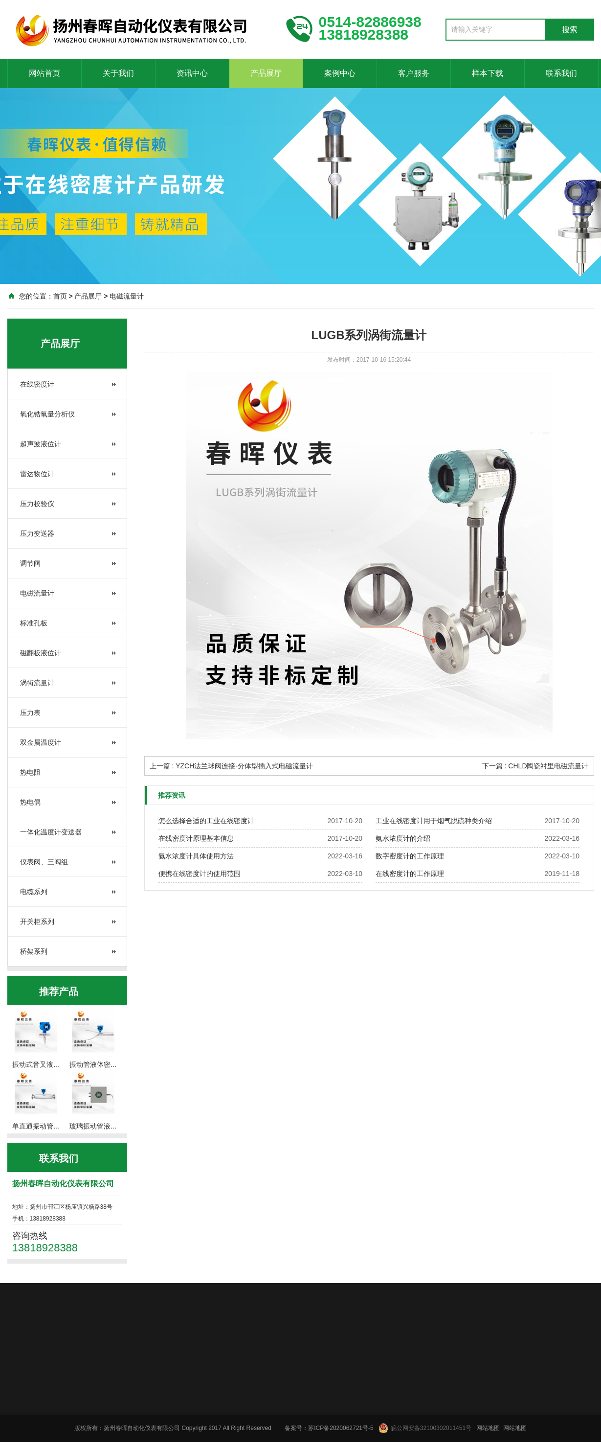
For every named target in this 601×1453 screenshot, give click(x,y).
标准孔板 (33, 623)
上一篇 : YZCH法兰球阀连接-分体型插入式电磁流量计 (231, 766)
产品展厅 (266, 73)
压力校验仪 (37, 503)
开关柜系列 (37, 921)
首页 (60, 296)
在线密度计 (37, 384)
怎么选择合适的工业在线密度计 (206, 821)
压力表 (30, 712)
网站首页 (44, 73)
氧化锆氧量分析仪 (47, 414)
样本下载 (487, 73)
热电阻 (30, 772)
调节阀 (30, 563)
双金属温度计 (40, 742)
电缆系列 (33, 892)
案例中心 (340, 73)
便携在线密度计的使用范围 (199, 873)
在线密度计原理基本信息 (196, 838)
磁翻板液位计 (40, 653)
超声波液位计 (40, 444)
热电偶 (30, 802)
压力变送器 (37, 533)
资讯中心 (192, 73)
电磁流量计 (127, 296)
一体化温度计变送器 (51, 832)
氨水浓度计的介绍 (403, 838)
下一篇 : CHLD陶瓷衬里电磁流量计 (535, 766)
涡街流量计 (37, 683)
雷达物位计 (37, 474)
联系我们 (561, 73)
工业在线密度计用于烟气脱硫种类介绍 (434, 821)
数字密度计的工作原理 (410, 856)
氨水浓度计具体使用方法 (196, 856)
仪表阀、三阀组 (44, 862)
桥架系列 (33, 951)
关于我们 (118, 73)
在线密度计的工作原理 (410, 873)
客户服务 (413, 73)
